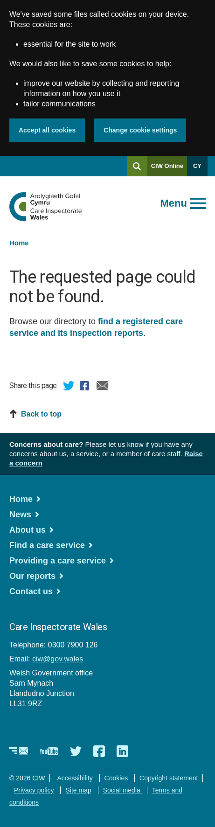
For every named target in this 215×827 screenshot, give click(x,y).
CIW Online (167, 169)
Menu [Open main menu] (173, 203)
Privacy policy (34, 790)
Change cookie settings (140, 130)
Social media (122, 790)
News (20, 514)
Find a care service (47, 545)
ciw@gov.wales (57, 659)
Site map (78, 790)
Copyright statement (168, 778)
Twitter (69, 387)
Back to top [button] (41, 414)
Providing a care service (57, 560)
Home (19, 243)
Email (103, 387)
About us (27, 530)
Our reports (32, 576)
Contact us (31, 591)
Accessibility (74, 778)
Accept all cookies (47, 130)
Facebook (86, 387)
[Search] (137, 166)
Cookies (116, 778)
